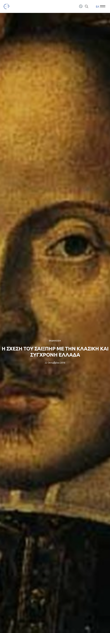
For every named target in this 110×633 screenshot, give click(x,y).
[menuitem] (97, 6)
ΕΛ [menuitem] (97, 6)
